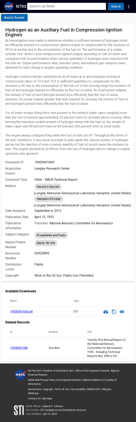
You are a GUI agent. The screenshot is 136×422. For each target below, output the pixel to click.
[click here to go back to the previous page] (14, 17)
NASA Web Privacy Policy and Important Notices (54, 380)
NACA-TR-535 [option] (45, 243)
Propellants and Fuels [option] (51, 235)
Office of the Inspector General (92, 370)
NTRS (21, 6)
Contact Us (34, 398)
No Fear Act (34, 370)
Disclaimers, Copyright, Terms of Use (48, 389)
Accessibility (78, 389)
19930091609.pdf (21, 311)
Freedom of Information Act (58, 370)
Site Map (47, 398)
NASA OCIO (93, 389)
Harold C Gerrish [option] (48, 187)
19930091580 (19, 348)
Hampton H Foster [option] (48, 199)
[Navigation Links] (129, 6)
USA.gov (106, 389)
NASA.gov (33, 393)
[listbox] (82, 189)
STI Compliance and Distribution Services (63, 410)
